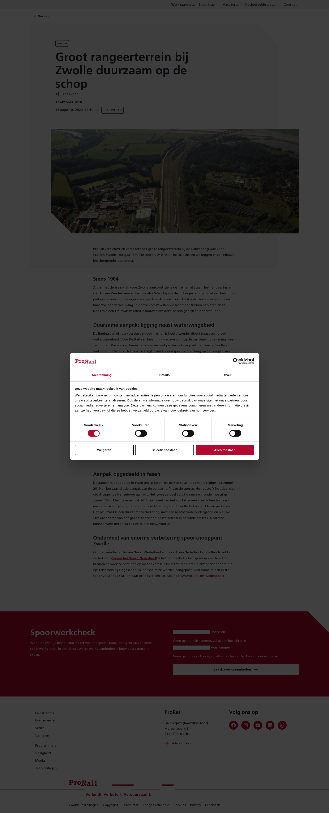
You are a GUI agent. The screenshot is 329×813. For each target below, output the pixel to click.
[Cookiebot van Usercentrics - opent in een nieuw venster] (236, 361)
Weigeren (104, 450)
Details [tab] (164, 375)
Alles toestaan (225, 450)
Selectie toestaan (165, 450)
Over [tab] (227, 375)
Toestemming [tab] (101, 375)
